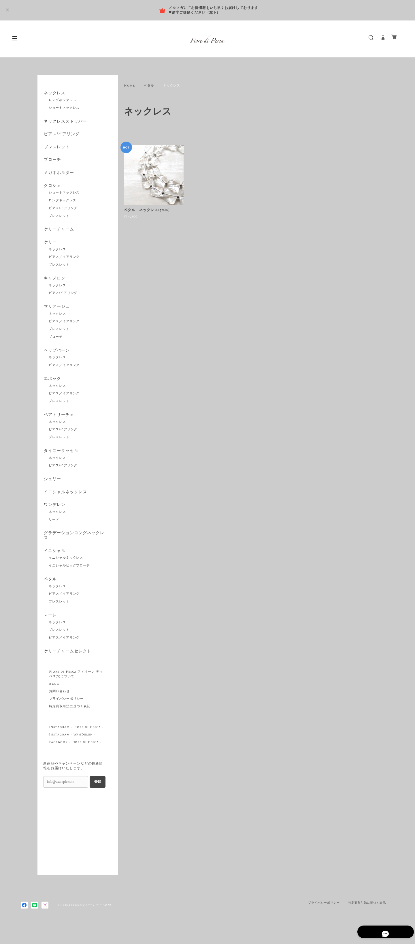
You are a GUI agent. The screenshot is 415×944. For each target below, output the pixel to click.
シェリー (52, 488)
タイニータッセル (60, 460)
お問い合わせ (59, 706)
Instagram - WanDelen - (72, 749)
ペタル (149, 85)
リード (54, 531)
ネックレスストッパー (64, 122)
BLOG (54, 698)
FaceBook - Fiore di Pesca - (75, 757)
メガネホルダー (58, 176)
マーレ (49, 629)
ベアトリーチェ (58, 423)
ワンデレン (54, 516)
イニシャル (54, 563)
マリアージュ (56, 313)
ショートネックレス (64, 108)
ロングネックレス (62, 100)
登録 (97, 796)
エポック (52, 386)
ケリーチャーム (58, 234)
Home (129, 85)
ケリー (49, 247)
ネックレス (54, 93)
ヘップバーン (56, 357)
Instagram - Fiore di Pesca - (76, 742)
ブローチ (52, 162)
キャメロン (54, 284)
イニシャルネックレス (64, 502)
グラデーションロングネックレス (73, 547)
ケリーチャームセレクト (67, 665)
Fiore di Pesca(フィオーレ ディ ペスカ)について (76, 688)
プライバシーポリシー (66, 713)
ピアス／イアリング (64, 262)
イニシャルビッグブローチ (69, 578)
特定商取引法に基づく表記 (69, 721)
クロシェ (52, 189)
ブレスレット (56, 149)
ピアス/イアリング (61, 135)
